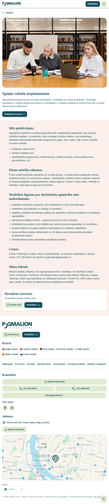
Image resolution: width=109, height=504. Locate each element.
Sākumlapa (7, 364)
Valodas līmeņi (44, 364)
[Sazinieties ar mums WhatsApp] (103, 498)
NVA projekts (59, 364)
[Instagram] (12, 408)
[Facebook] (5, 408)
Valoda (4, 485)
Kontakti (31, 364)
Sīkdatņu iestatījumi (96, 364)
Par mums (20, 364)
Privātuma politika (76, 364)
